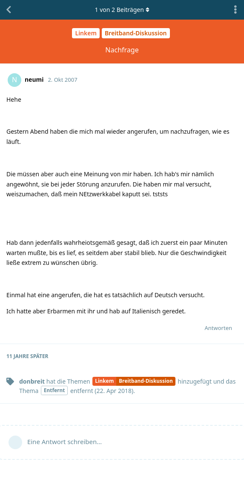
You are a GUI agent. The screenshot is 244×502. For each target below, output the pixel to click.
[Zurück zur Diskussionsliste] (8, 10)
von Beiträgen (122, 10)
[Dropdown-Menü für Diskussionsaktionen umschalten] (235, 10)
